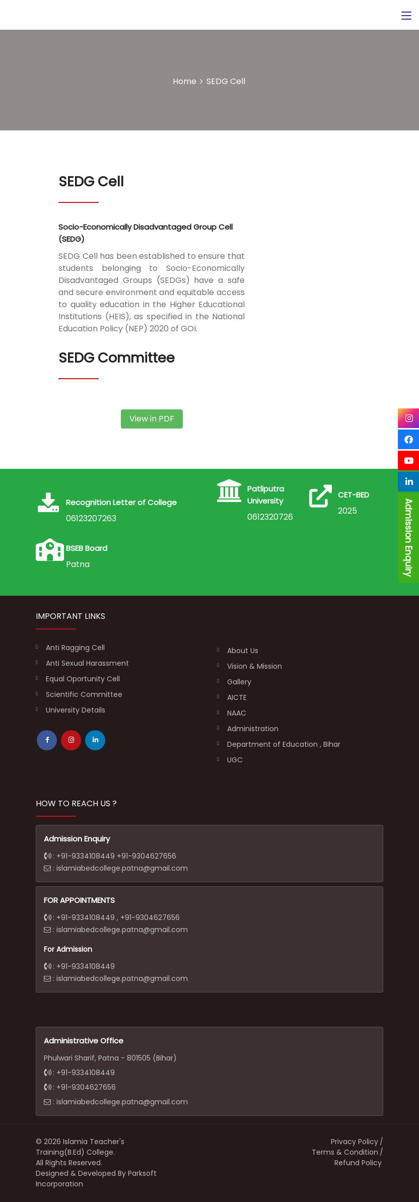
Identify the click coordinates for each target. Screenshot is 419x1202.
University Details (75, 710)
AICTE (237, 697)
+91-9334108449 (86, 856)
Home (184, 81)
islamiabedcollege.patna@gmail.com (122, 868)
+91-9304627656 (146, 856)
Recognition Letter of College (121, 502)
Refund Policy (358, 1163)
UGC (235, 760)
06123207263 (272, 517)
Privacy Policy (354, 1142)
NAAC (236, 713)
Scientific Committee (84, 694)
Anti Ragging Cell (75, 648)
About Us (242, 651)
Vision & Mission (254, 666)
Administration (252, 729)
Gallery (239, 682)
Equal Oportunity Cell (83, 679)
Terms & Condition (345, 1152)
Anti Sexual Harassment (87, 663)
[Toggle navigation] (406, 16)
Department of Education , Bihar (283, 744)
